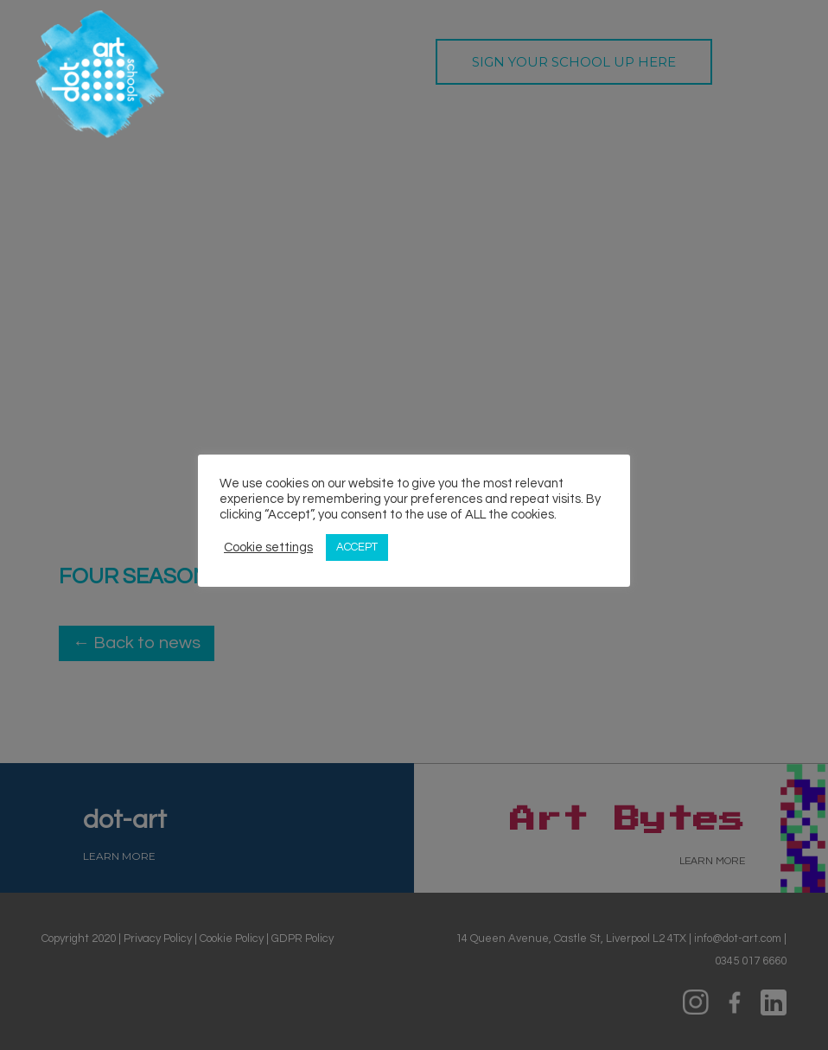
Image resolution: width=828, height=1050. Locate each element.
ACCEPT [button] (357, 547)
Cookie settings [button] (268, 547)
